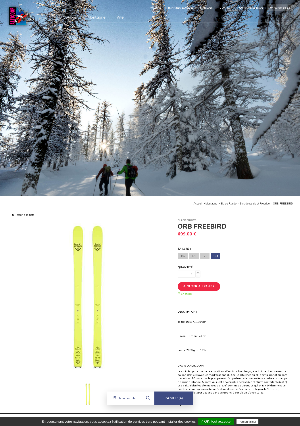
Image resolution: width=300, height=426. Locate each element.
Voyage (70, 17)
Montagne (97, 17)
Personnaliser (247, 421)
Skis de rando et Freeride (255, 203)
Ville (120, 17)
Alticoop (19, 16)
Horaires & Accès (181, 8)
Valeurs (156, 8)
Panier (174, 398)
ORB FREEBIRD (283, 203)
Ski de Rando (229, 203)
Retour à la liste (23, 215)
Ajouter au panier (199, 286)
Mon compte (124, 398)
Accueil (198, 203)
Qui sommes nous (251, 8)
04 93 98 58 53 (280, 8)
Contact (226, 8)
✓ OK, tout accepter (216, 421)
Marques (206, 8)
